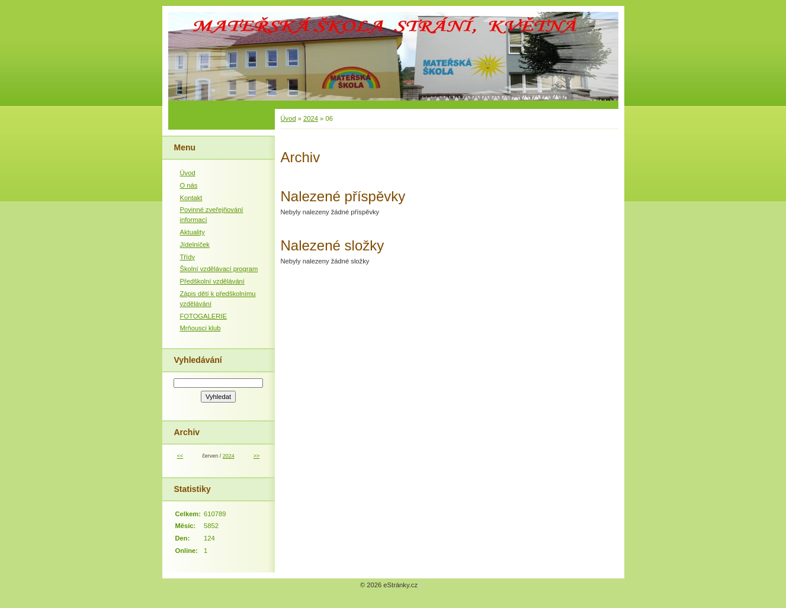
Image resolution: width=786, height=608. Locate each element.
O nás (189, 185)
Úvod (288, 118)
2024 (310, 118)
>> (256, 456)
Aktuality (192, 232)
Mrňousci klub (200, 328)
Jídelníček (195, 244)
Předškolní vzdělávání (212, 281)
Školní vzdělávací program (219, 268)
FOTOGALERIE (203, 316)
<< (180, 456)
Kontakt (191, 197)
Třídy (187, 256)
